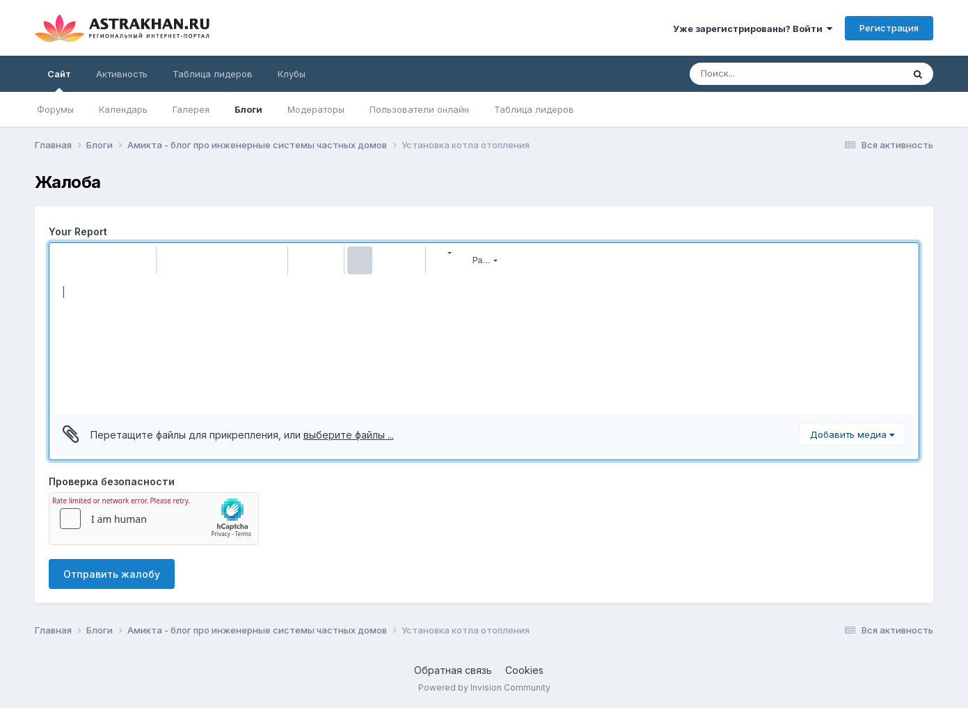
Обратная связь (453, 670)
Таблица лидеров (534, 109)
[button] (65, 260)
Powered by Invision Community (484, 687)
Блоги (248, 109)
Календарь (123, 109)
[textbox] (484, 344)
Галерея (191, 109)
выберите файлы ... (348, 435)
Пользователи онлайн (419, 109)
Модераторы (315, 109)
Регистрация (889, 27)
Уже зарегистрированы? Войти (752, 28)
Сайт (59, 80)
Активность (122, 73)
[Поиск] (754, 74)
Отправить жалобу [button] (111, 574)
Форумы (55, 109)
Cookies (524, 670)
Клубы (292, 73)
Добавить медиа (852, 434)
